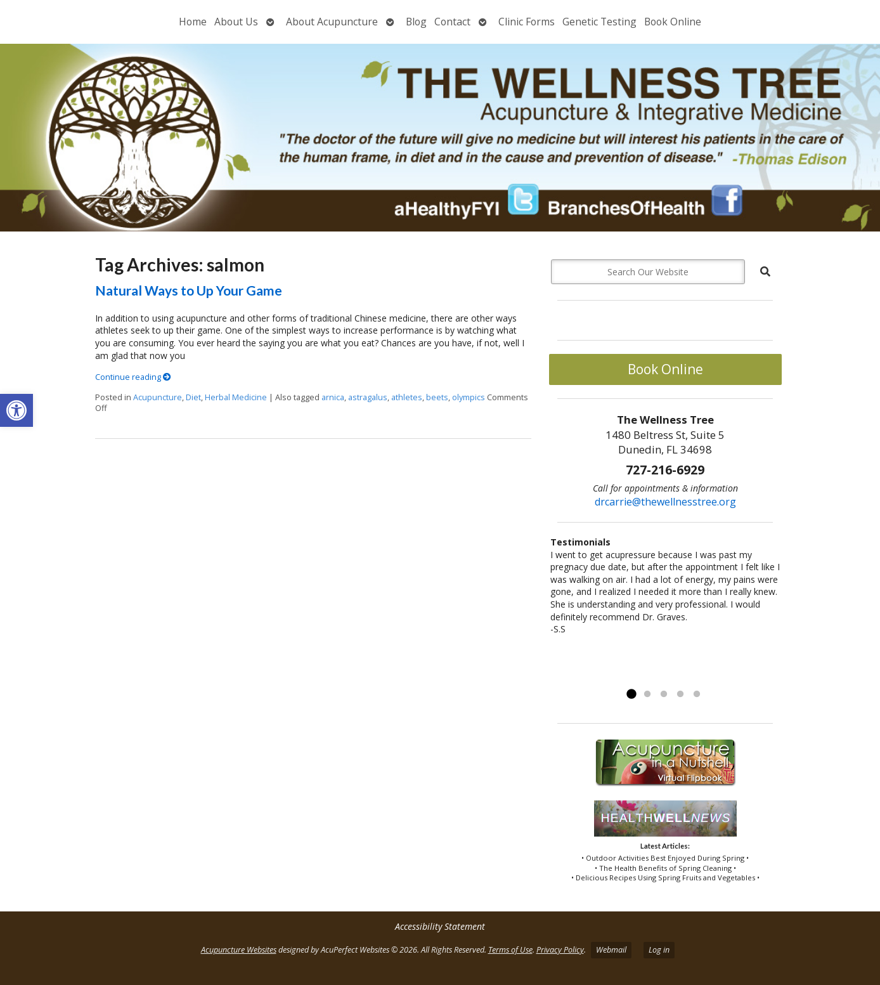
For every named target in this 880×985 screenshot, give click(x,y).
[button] (16, 410)
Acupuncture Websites (238, 949)
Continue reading (133, 377)
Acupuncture (157, 397)
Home (193, 22)
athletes (406, 397)
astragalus (367, 397)
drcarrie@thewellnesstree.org (665, 502)
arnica (332, 397)
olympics (468, 397)
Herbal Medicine (236, 397)
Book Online (672, 22)
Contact (452, 22)
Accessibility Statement (440, 926)
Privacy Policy (560, 949)
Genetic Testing (599, 22)
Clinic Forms (526, 22)
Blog (416, 22)
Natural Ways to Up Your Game (188, 290)
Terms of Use (510, 949)
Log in (659, 949)
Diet (193, 397)
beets (437, 397)
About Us (236, 22)
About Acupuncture (332, 22)
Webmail (611, 949)
